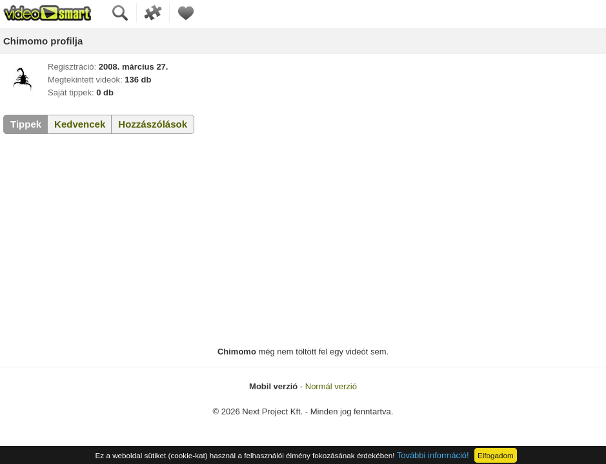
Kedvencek (79, 124)
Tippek (25, 124)
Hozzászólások (152, 124)
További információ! (433, 455)
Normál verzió (331, 386)
